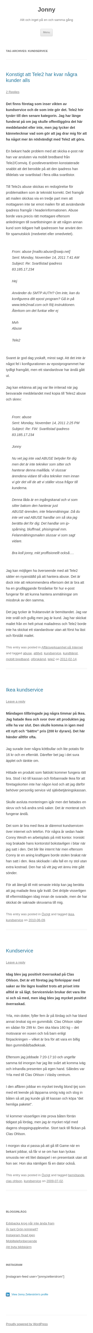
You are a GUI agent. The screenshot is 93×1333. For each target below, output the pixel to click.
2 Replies (12, 92)
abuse (27, 653)
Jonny (46, 9)
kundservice (52, 653)
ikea (71, 914)
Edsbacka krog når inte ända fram (30, 1223)
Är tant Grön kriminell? (22, 1229)
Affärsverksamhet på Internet (62, 647)
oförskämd (38, 659)
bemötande (76, 1175)
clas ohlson (14, 1181)
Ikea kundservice (24, 689)
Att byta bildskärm (18, 1247)
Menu (46, 32)
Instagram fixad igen (20, 1235)
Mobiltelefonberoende (21, 1241)
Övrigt (46, 914)
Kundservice (19, 950)
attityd (37, 653)
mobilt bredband (17, 659)
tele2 (51, 659)
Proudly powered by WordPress (27, 1324)
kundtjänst (70, 653)
